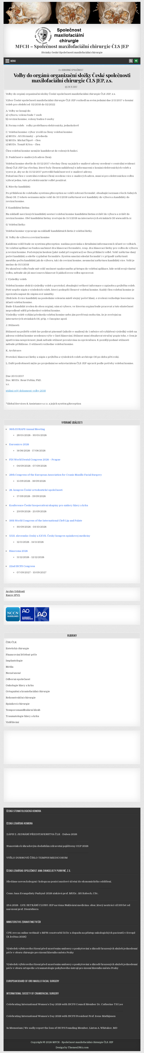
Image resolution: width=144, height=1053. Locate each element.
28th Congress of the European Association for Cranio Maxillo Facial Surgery (55, 474)
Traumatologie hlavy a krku (22, 716)
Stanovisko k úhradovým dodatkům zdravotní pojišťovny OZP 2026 (47, 846)
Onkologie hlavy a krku (20, 685)
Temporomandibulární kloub (23, 710)
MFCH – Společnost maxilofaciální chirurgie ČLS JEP (72, 46)
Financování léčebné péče (21, 654)
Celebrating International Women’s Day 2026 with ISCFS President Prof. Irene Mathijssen (61, 1016)
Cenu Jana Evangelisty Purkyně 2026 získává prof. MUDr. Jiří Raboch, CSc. (52, 893)
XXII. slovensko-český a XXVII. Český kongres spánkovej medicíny (49, 535)
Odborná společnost (72, 70)
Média (9, 666)
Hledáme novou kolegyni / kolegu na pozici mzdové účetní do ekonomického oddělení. (59, 881)
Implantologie (14, 660)
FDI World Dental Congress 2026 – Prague (34, 459)
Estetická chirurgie (17, 648)
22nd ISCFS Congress (22, 566)
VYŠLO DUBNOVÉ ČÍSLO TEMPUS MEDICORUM (37, 857)
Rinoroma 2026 (18, 551)
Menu (13, 61)
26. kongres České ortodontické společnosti (35, 490)
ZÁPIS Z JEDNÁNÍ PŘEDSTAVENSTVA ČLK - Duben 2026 (41, 834)
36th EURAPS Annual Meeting (27, 429)
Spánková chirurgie (18, 703)
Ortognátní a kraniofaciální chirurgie (28, 691)
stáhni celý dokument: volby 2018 (26, 390)
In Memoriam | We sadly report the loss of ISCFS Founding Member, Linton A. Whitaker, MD (61, 1028)
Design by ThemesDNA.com (72, 1047)
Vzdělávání (12, 722)
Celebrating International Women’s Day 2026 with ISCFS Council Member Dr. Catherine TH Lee (64, 1004)
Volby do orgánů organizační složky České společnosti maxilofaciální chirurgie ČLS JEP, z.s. (72, 78)
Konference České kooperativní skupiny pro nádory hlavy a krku (48, 505)
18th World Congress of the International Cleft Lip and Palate (45, 520)
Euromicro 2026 (19, 444)
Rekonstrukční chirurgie (21, 697)
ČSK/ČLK (11, 642)
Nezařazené (13, 673)
